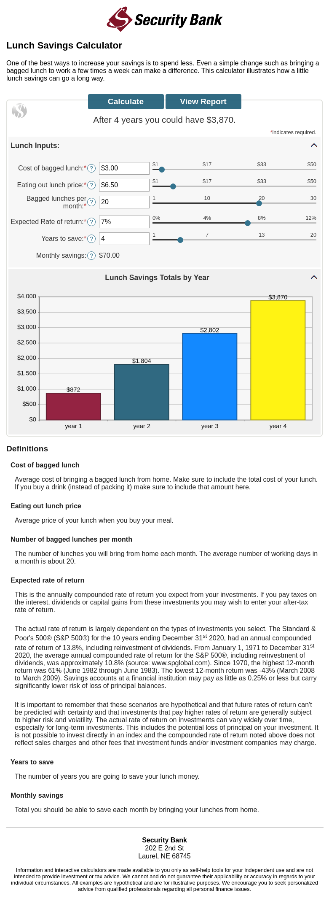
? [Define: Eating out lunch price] (91, 185)
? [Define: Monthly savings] (91, 255)
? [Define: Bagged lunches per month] (91, 202)
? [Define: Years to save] (91, 238)
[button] (164, 145)
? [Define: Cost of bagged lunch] (91, 168)
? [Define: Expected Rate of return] (91, 222)
